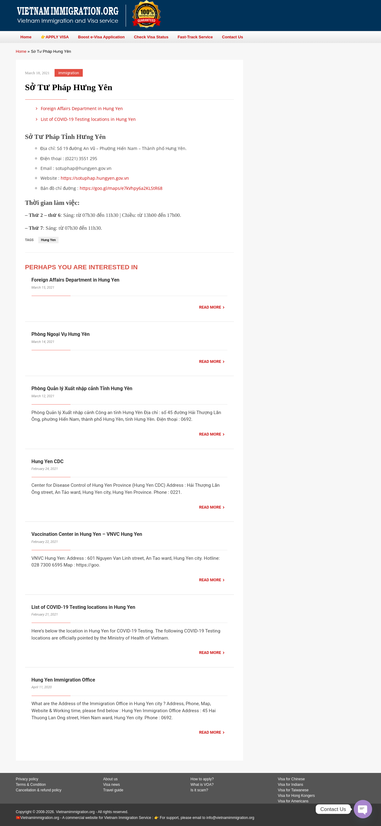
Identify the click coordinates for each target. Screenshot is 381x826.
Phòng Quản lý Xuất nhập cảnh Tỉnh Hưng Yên (83, 388)
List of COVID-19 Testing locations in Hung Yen (85, 119)
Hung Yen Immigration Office (63, 680)
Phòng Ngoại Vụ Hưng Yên (61, 334)
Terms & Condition (31, 784)
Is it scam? (199, 790)
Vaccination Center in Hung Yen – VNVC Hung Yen (87, 534)
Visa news (111, 784)
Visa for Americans (293, 801)
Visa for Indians (290, 784)
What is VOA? (202, 784)
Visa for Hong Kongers (296, 795)
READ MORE (210, 307)
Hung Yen (48, 240)
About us (110, 779)
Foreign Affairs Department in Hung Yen (78, 108)
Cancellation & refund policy (39, 790)
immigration (68, 73)
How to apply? (202, 779)
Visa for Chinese (291, 779)
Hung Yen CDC (48, 461)
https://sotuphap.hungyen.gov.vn (95, 178)
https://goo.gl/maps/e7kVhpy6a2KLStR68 (121, 188)
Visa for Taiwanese (293, 790)
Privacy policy (27, 779)
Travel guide (113, 790)
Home (21, 51)
